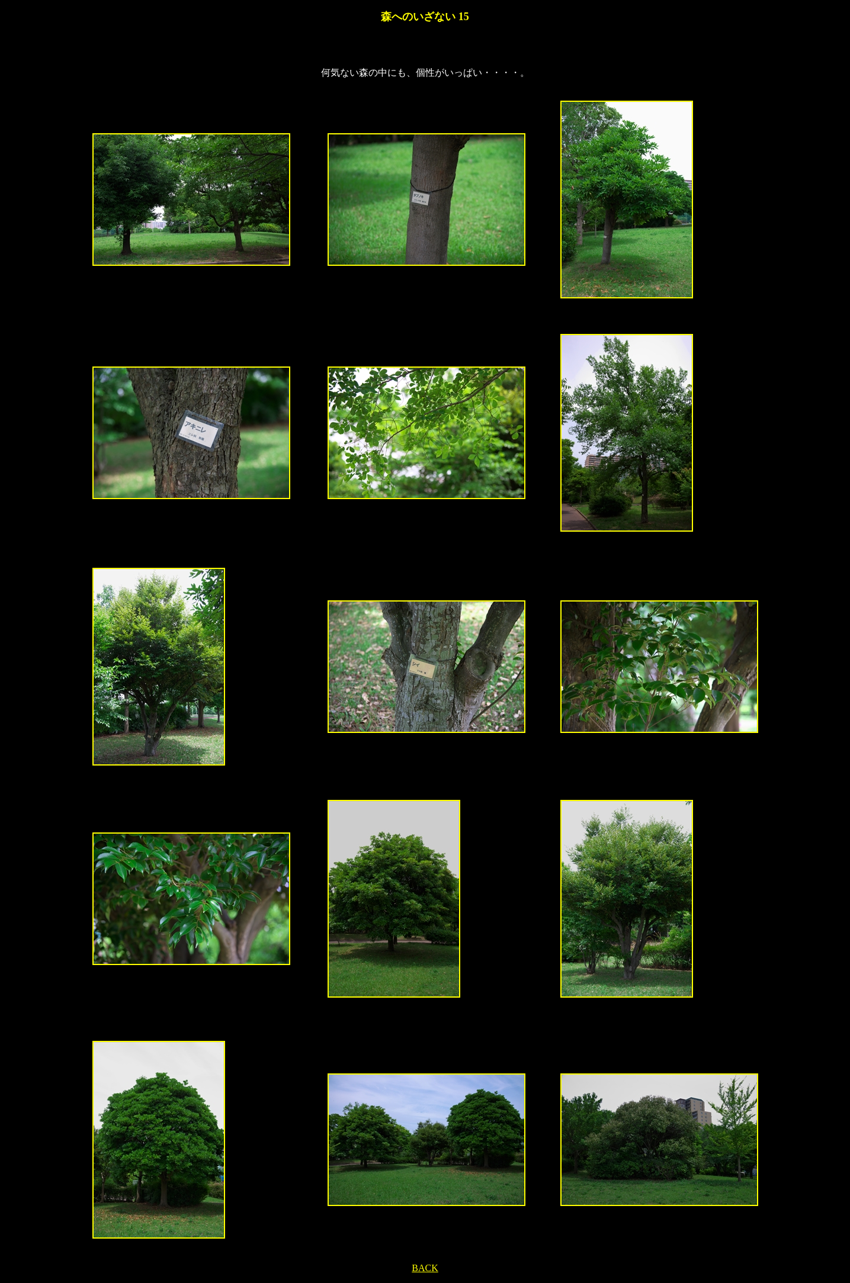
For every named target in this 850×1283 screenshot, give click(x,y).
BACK (425, 1268)
